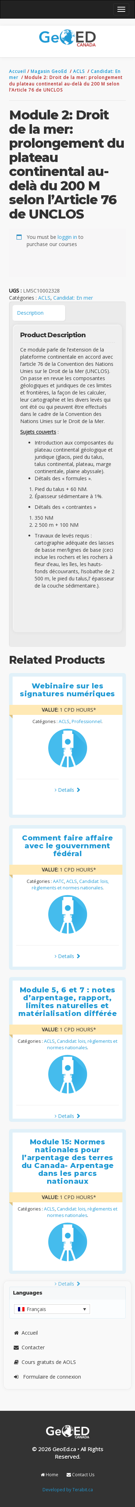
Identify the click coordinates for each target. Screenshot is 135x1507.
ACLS (79, 71)
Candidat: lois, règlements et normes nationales (70, 884)
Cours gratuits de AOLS (44, 1362)
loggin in (67, 237)
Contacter (29, 1347)
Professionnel (87, 721)
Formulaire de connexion (47, 1376)
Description (30, 312)
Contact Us (80, 1475)
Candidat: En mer (73, 297)
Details (68, 789)
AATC (58, 881)
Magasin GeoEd (49, 71)
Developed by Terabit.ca (67, 1489)
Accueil (18, 71)
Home (49, 1475)
